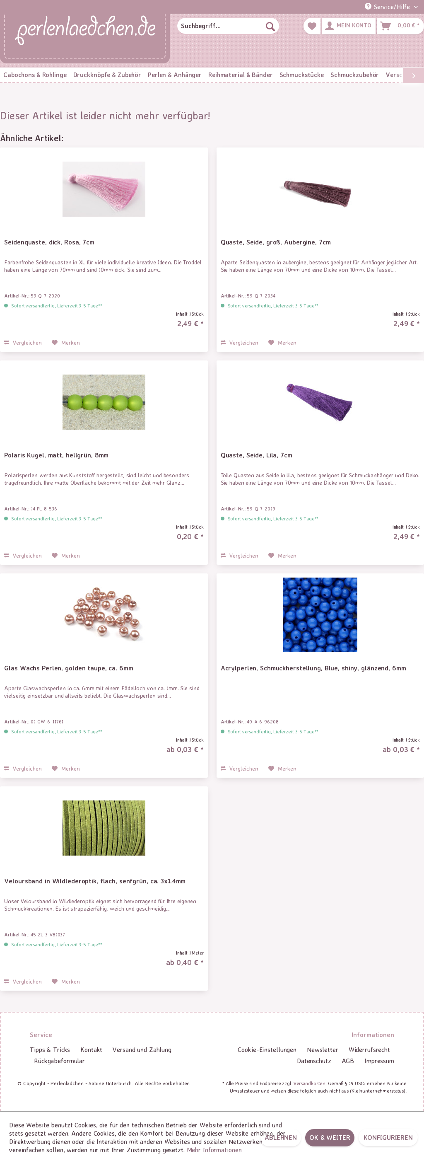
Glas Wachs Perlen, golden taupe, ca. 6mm (68, 668)
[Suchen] (270, 26)
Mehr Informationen (214, 1150)
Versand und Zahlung (142, 1049)
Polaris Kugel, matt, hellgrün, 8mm (56, 455)
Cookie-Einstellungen (267, 1049)
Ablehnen (281, 1137)
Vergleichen (23, 342)
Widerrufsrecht (369, 1049)
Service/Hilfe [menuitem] (388, 6)
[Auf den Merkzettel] (66, 343)
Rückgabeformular (59, 1061)
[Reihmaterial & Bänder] (240, 75)
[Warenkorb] (400, 26)
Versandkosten (309, 1083)
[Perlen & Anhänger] (175, 75)
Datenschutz (314, 1061)
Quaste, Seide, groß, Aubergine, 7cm (276, 242)
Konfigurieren (388, 1137)
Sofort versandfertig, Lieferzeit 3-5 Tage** (56, 305)
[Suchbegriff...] (228, 26)
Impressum (379, 1061)
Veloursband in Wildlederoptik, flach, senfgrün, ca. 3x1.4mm (95, 881)
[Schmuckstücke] (301, 75)
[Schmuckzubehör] (354, 75)
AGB (348, 1061)
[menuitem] (228, 26)
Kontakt (91, 1049)
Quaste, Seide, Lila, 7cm (256, 455)
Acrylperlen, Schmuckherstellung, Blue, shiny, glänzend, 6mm (313, 668)
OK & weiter (329, 1137)
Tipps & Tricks (50, 1049)
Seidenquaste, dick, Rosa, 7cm (49, 242)
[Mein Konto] (349, 26)
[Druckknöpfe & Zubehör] (107, 75)
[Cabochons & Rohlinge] (35, 75)
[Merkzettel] (312, 26)
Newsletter (322, 1049)
